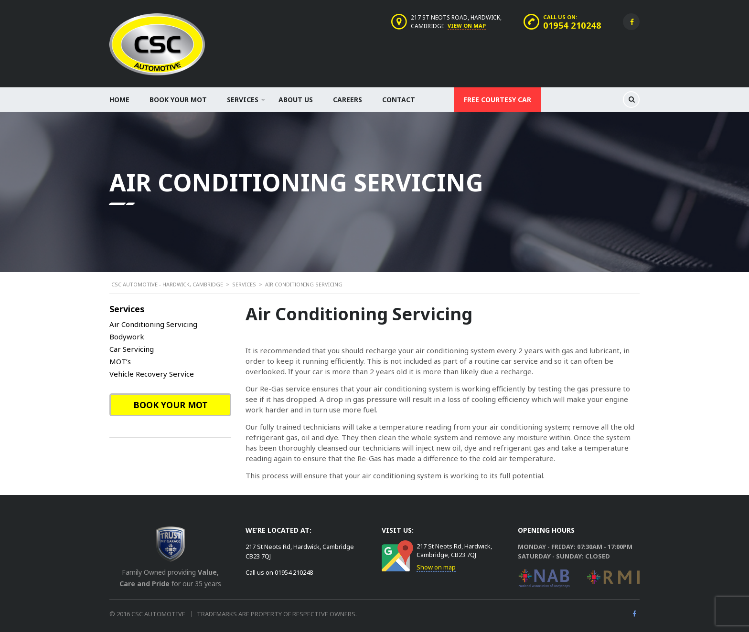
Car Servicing (131, 349)
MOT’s (120, 361)
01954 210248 (572, 25)
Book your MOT (178, 99)
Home (119, 99)
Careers (347, 99)
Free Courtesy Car (497, 99)
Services (242, 99)
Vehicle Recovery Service (151, 374)
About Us (295, 99)
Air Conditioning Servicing (153, 324)
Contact (398, 99)
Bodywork (126, 336)
